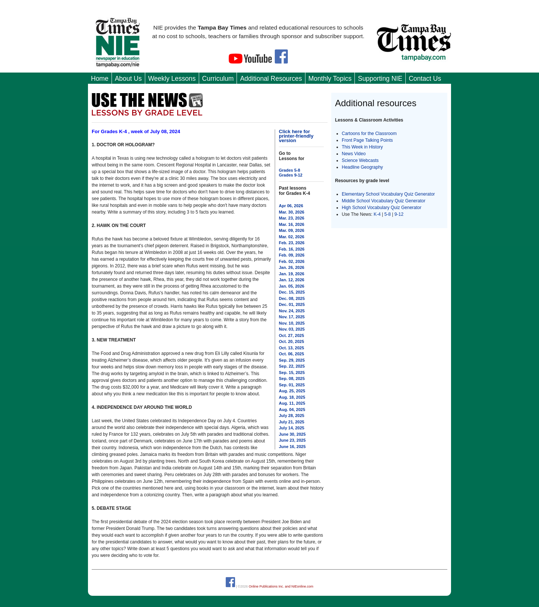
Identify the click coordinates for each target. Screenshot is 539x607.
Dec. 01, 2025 (292, 304)
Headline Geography (362, 167)
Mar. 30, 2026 (291, 212)
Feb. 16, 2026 (292, 249)
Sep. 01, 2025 (292, 385)
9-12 (399, 214)
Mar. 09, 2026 (291, 230)
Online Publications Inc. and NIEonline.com (281, 586)
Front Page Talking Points (367, 140)
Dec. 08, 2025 (292, 298)
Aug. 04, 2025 (292, 409)
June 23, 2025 (292, 440)
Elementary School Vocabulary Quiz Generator (388, 194)
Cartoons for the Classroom (369, 133)
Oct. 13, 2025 (291, 348)
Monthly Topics (329, 78)
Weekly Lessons (172, 78)
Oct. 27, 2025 (291, 335)
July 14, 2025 (291, 428)
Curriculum (218, 78)
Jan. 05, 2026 (291, 286)
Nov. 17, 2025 (292, 317)
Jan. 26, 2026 (291, 267)
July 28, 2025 (291, 415)
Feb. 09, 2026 (292, 255)
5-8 (388, 214)
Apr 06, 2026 (291, 205)
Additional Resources (271, 78)
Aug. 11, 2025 (292, 403)
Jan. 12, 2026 (291, 280)
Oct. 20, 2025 (291, 341)
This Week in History (362, 147)
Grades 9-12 (290, 175)
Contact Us (425, 78)
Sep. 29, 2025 (292, 360)
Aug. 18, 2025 (292, 397)
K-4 (377, 214)
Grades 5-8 (289, 170)
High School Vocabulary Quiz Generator (381, 207)
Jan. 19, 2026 (291, 274)
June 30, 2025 (292, 434)
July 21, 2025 (291, 422)
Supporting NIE (380, 78)
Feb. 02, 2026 (292, 261)
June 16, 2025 (292, 446)
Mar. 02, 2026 (291, 236)
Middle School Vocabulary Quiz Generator (383, 200)
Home (100, 78)
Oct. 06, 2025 (291, 354)
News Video (354, 153)
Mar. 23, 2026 (291, 218)
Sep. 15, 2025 (292, 372)
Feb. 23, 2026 (292, 242)
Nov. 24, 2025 (292, 311)
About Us (128, 78)
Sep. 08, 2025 (292, 378)
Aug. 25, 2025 (292, 391)
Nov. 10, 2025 (292, 323)
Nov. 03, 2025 (292, 329)
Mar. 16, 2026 (291, 224)
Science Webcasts (360, 160)
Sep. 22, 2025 (292, 366)
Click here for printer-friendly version (296, 136)
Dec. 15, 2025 (292, 292)
